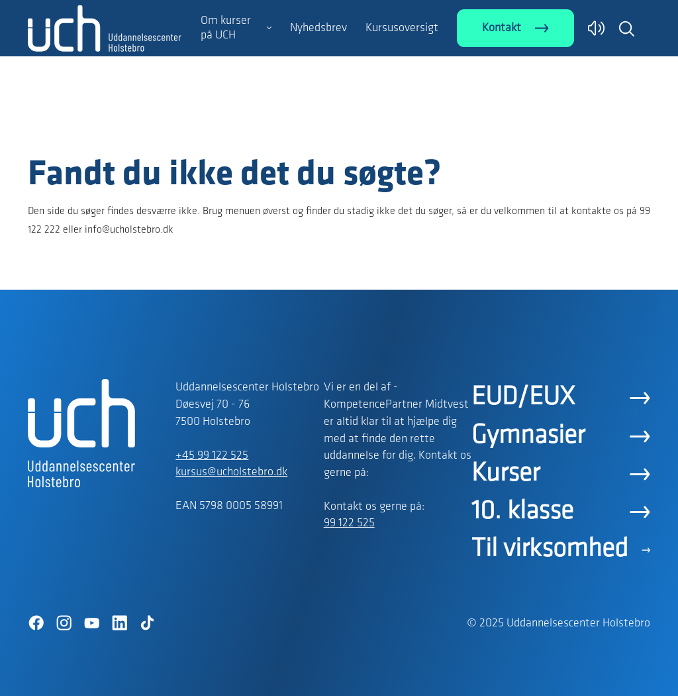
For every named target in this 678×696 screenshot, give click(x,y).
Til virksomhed (549, 549)
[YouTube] (91, 623)
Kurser (505, 474)
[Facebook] (36, 623)
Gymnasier (528, 436)
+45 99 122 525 (211, 455)
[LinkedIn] (119, 623)
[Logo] (104, 128)
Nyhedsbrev (318, 28)
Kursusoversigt (401, 28)
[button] (626, 28)
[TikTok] (147, 623)
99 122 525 (349, 523)
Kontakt (501, 28)
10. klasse (522, 511)
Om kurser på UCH (226, 28)
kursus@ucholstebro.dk (231, 472)
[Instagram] (64, 623)
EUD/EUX (523, 397)
